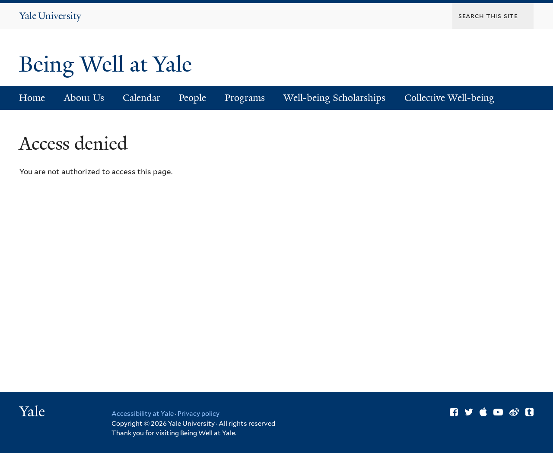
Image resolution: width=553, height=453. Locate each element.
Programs (245, 97)
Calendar (141, 97)
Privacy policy (198, 414)
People (192, 97)
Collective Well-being (449, 97)
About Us (84, 97)
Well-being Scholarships (334, 97)
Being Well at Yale (108, 64)
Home (32, 97)
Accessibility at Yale (142, 414)
